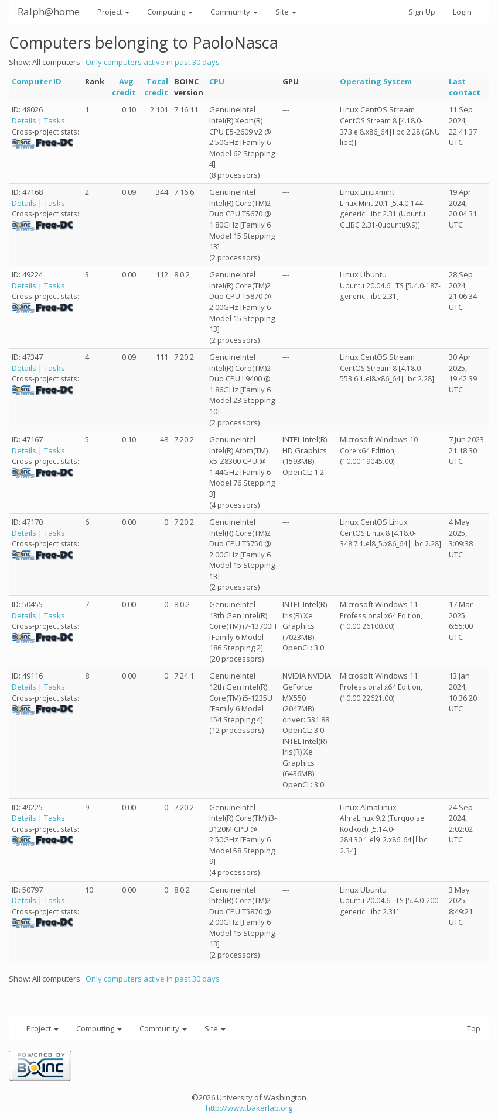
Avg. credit (124, 87)
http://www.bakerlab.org (249, 1108)
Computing (170, 11)
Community (234, 11)
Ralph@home (49, 11)
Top (473, 1028)
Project (113, 11)
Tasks (54, 120)
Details (24, 120)
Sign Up (421, 11)
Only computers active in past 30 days (153, 62)
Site (285, 11)
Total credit (156, 87)
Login (462, 11)
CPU (216, 81)
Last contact (464, 87)
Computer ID (37, 81)
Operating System (376, 81)
